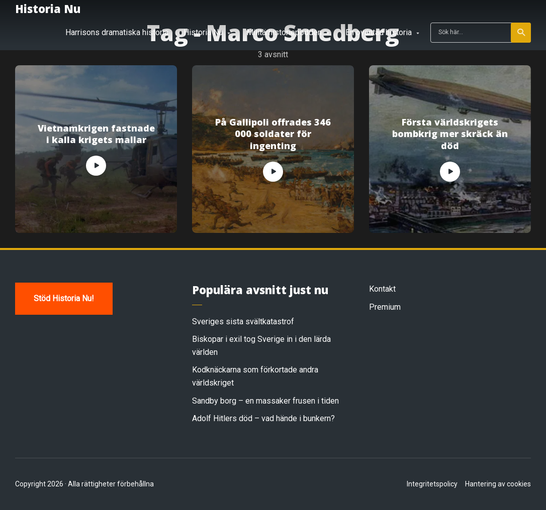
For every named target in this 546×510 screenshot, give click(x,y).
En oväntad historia (378, 32)
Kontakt (382, 289)
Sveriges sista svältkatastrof (243, 321)
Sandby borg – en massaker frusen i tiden (265, 401)
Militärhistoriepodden (284, 32)
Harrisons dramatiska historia (116, 32)
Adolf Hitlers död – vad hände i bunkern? (263, 418)
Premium (385, 307)
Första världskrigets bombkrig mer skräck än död (450, 134)
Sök (521, 33)
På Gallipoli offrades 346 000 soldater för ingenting (273, 134)
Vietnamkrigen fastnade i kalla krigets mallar (96, 134)
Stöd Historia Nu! (64, 298)
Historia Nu (47, 8)
